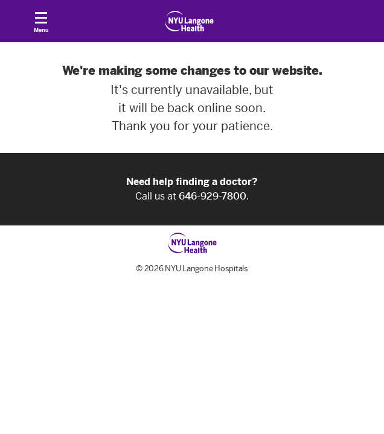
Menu (41, 25)
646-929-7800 (212, 196)
